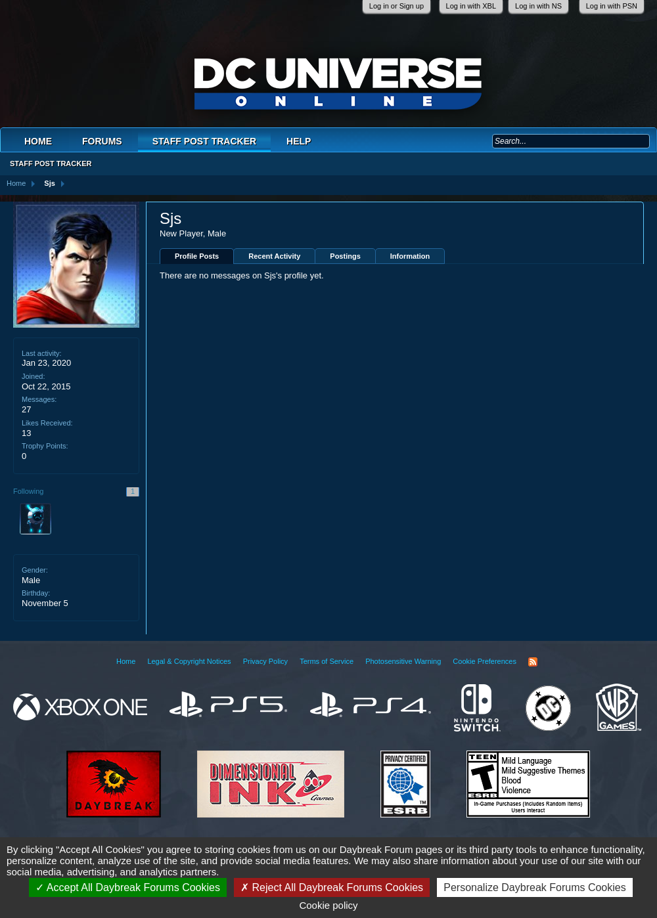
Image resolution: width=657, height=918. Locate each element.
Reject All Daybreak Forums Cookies (331, 887)
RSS (532, 662)
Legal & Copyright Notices (189, 661)
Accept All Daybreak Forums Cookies (127, 887)
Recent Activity (274, 256)
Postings (345, 256)
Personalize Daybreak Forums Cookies (534, 887)
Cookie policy (328, 905)
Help (298, 141)
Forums (102, 141)
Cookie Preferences (484, 661)
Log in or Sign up (396, 6)
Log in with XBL (471, 6)
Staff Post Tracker (204, 141)
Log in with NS (538, 6)
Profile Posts (197, 256)
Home (38, 141)
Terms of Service (326, 661)
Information (410, 256)
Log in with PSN (611, 6)
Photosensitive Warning (403, 661)
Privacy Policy (265, 661)
